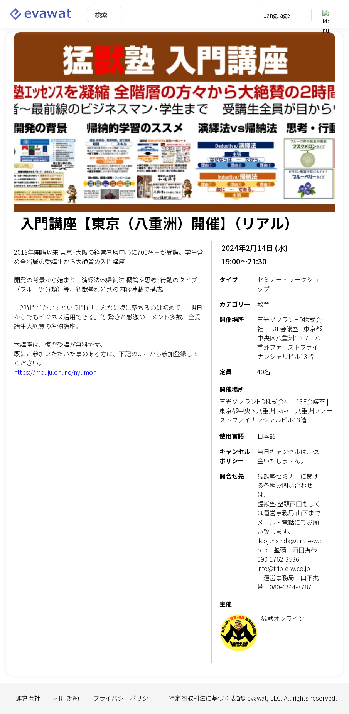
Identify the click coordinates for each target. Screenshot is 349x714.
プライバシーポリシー (124, 697)
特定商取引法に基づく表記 (206, 697)
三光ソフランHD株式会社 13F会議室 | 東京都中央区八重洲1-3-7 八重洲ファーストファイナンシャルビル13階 (275, 410)
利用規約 (66, 697)
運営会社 (28, 697)
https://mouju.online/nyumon (55, 372)
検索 (101, 14)
